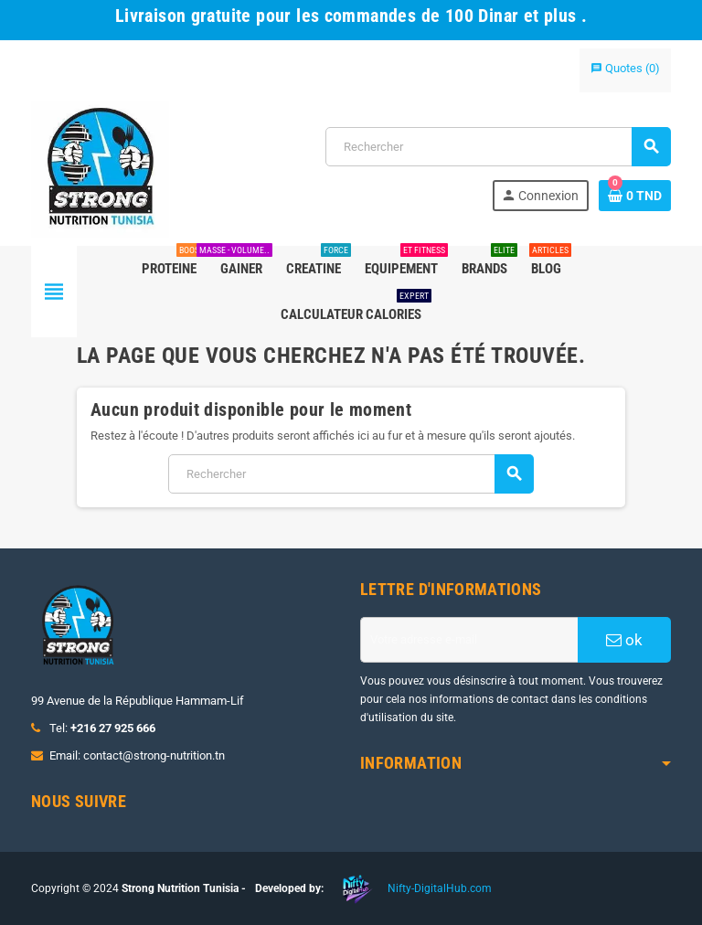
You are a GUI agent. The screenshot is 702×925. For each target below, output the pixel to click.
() (625, 68)
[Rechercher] (497, 146)
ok (624, 640)
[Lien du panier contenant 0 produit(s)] (635, 195)
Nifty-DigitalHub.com (440, 888)
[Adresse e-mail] (469, 640)
